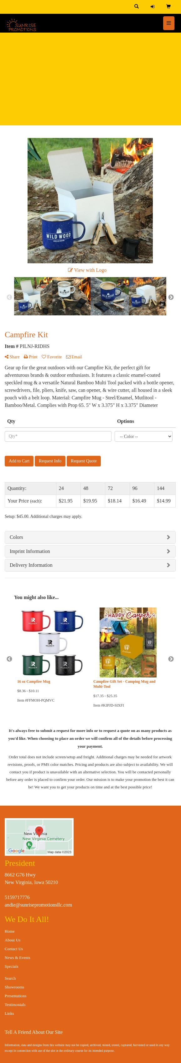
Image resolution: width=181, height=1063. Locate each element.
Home (10, 931)
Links (9, 1013)
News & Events (17, 957)
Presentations (15, 995)
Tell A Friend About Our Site (34, 1032)
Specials (11, 966)
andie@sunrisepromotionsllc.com (38, 905)
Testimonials (15, 1004)
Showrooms (14, 987)
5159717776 (17, 897)
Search (10, 978)
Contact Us (14, 948)
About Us (12, 940)
